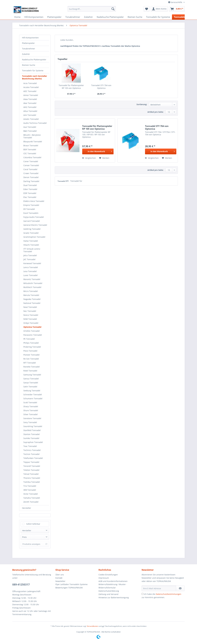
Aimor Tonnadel (30, 95)
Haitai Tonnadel (30, 241)
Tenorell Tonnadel (31, 466)
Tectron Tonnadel (31, 454)
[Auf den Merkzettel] (104, 158)
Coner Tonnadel (30, 161)
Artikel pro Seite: (155, 112)
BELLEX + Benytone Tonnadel (32, 136)
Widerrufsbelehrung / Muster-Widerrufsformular (112, 586)
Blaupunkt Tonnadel (32, 141)
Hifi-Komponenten (30, 37)
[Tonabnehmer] (72, 17)
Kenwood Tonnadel (32, 263)
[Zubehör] (88, 17)
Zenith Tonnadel (30, 502)
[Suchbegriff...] (92, 9)
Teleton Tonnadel (31, 470)
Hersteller (26, 508)
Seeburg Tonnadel (31, 390)
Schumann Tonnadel (32, 398)
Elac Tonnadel (29, 197)
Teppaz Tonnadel (31, 462)
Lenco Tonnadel (30, 267)
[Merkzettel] (147, 9)
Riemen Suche (28, 65)
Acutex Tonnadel (31, 87)
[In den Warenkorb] (98, 151)
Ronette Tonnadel (31, 366)
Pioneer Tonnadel (31, 354)
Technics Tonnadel (32, 450)
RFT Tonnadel (29, 362)
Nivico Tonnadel (30, 315)
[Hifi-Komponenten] (33, 17)
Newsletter (60, 581)
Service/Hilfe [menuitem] (175, 2)
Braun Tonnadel (30, 145)
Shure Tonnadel (30, 410)
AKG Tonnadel (29, 107)
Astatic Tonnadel (31, 119)
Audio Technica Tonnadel (35, 123)
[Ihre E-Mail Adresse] (159, 588)
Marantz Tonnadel (31, 279)
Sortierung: (142, 104)
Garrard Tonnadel (31, 221)
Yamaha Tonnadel (31, 498)
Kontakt (58, 578)
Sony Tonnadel (30, 422)
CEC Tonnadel (29, 153)
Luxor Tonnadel (30, 275)
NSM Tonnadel (30, 319)
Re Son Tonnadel (31, 358)
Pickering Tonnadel (32, 347)
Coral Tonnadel (30, 169)
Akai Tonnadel (29, 103)
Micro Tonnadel (30, 291)
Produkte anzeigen (34, 544)
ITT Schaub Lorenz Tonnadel (31, 250)
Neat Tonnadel (30, 307)
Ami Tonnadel (29, 115)
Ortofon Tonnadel (31, 331)
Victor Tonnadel (30, 494)
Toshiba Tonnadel (31, 482)
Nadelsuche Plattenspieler (34, 59)
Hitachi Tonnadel (31, 245)
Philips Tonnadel (31, 343)
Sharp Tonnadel (30, 406)
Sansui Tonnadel (31, 378)
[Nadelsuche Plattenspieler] (110, 17)
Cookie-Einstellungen (108, 574)
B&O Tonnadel (30, 131)
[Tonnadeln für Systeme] (158, 17)
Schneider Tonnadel (32, 394)
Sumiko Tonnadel (31, 438)
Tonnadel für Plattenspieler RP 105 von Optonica (71, 86)
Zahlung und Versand (108, 594)
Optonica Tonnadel (32, 327)
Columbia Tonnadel (32, 157)
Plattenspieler (28, 43)
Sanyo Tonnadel (30, 382)
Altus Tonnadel (30, 111)
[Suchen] (113, 9)
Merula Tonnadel (31, 295)
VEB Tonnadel (29, 490)
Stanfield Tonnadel (32, 430)
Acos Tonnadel (30, 83)
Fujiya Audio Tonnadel (33, 217)
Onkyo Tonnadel (30, 323)
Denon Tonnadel (31, 177)
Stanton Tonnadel (31, 434)
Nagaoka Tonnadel (31, 299)
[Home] (17, 17)
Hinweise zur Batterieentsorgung (114, 597)
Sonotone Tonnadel (32, 418)
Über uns (59, 574)
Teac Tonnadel (30, 446)
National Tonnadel (31, 303)
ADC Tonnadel (29, 91)
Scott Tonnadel (30, 402)
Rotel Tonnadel (30, 370)
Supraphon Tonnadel (33, 442)
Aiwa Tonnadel (30, 99)
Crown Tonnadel (30, 173)
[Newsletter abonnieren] (180, 588)
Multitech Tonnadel (32, 287)
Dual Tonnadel (30, 185)
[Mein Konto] (159, 9)
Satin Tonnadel (30, 386)
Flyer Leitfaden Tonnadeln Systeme (71, 584)
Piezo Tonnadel (30, 350)
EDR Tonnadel (29, 193)
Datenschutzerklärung (109, 591)
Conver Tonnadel (31, 165)
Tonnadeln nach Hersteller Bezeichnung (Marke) (34, 77)
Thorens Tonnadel (31, 478)
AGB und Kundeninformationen (113, 581)
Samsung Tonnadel (32, 374)
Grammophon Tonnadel (34, 237)
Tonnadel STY (63, 181)
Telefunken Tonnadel (33, 458)
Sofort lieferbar (33, 524)
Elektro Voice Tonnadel (33, 201)
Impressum (104, 578)
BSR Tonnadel (29, 149)
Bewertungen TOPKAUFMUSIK (69, 587)
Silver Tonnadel (30, 414)
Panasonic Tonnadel (32, 335)
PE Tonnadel (29, 339)
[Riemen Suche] (135, 17)
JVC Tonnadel (29, 259)
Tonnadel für (76, 181)
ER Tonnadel (29, 209)
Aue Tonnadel (29, 127)
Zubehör (26, 54)
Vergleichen (89, 158)
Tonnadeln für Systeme (32, 70)
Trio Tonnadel (29, 486)
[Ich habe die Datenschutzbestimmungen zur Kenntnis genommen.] (142, 594)
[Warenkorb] (177, 9)
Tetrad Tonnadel (31, 474)
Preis (24, 537)
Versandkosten (92, 626)
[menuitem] (92, 10)
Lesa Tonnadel (30, 271)
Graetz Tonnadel (31, 233)
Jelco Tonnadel (30, 255)
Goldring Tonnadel (31, 229)
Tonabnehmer (28, 48)
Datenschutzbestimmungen (168, 594)
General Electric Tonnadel (35, 225)
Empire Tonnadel (31, 205)
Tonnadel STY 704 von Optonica (101, 86)
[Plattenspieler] (54, 17)
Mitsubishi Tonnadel (32, 283)
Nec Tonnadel (29, 311)
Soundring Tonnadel (32, 426)
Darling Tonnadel (31, 181)
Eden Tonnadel (30, 189)
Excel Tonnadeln (30, 213)
